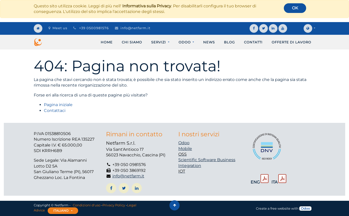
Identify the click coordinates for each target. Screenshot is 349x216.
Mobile (185, 148)
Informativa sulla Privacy (146, 6)
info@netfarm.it (135, 28)
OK (295, 8)
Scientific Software (197, 159)
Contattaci (54, 110)
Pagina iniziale (58, 104)
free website (280, 208)
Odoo (183, 142)
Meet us (57, 28)
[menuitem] (107, 42)
